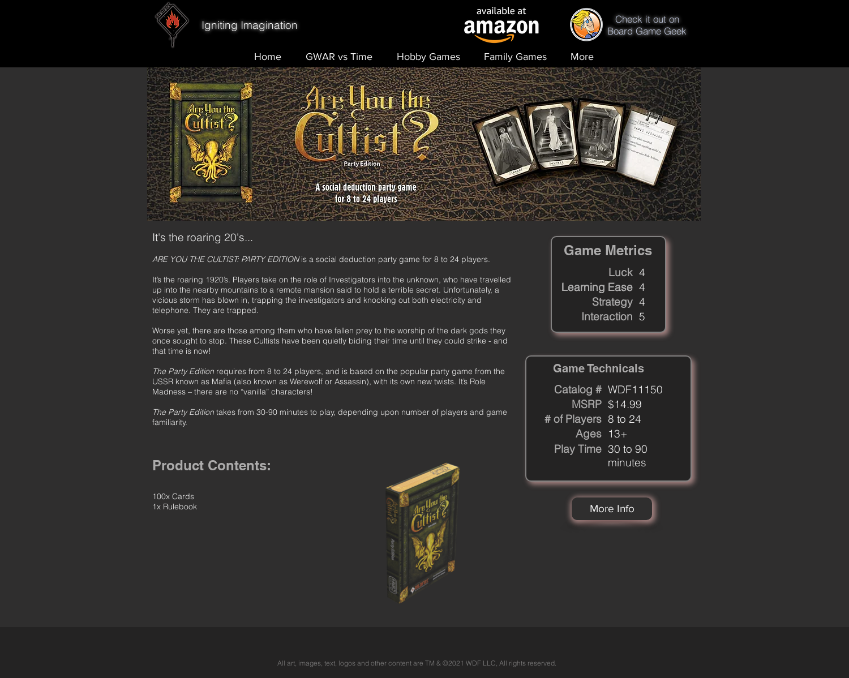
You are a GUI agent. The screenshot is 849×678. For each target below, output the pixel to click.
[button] (612, 508)
